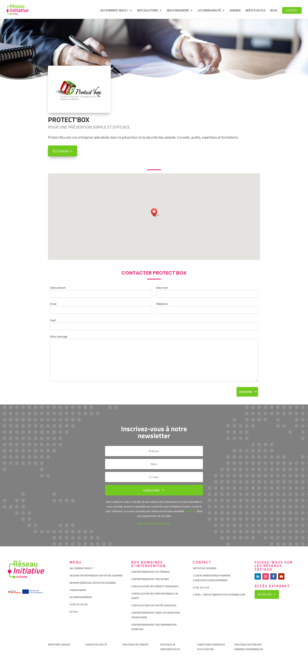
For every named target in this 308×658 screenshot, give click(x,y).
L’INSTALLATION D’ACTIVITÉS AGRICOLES (153, 605)
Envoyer (245, 392)
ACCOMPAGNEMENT (81, 597)
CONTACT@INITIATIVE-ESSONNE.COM (224, 594)
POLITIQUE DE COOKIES (135, 644)
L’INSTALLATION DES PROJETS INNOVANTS (154, 586)
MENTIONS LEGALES (59, 644)
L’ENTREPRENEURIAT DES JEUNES (150, 579)
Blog (273, 11)
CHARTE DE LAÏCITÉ (96, 644)
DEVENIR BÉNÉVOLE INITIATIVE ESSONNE (93, 583)
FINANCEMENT (78, 590)
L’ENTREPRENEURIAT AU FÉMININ (150, 572)
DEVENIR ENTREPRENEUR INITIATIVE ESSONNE (96, 575)
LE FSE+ (74, 612)
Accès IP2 (265, 594)
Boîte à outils (255, 11)
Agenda (235, 11)
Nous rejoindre (178, 11)
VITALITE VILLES (79, 604)
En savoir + (62, 151)
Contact (292, 10)
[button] (155, 212)
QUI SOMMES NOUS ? (81, 568)
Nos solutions (147, 11)
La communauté (209, 11)
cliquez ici (189, 511)
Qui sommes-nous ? (114, 11)
